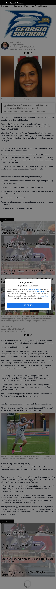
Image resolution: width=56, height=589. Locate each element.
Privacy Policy (39, 292)
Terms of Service (35, 289)
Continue (28, 305)
